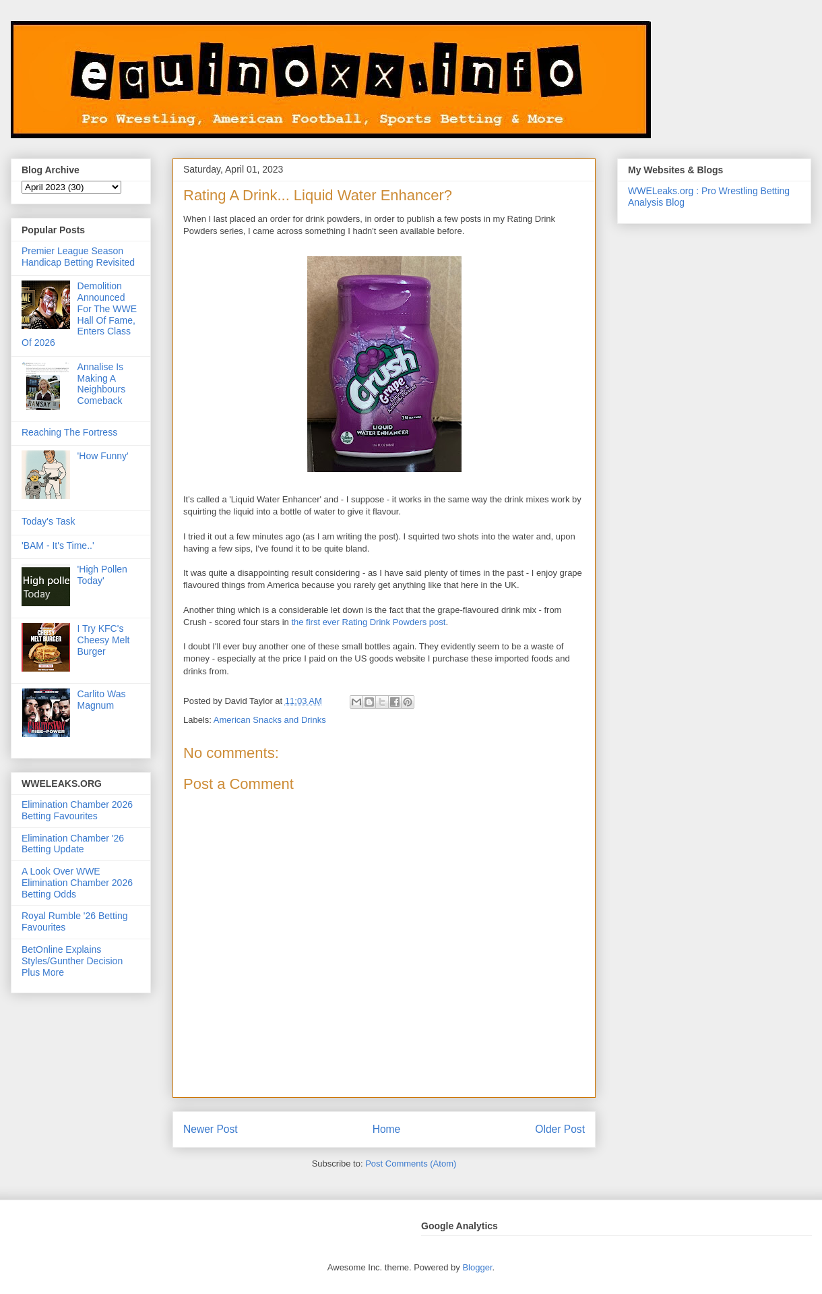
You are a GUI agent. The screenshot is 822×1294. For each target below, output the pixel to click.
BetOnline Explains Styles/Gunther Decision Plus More (72, 961)
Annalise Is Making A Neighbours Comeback (101, 383)
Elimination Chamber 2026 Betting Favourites (77, 810)
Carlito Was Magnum (101, 699)
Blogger (477, 1267)
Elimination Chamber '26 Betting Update (73, 844)
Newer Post (210, 1129)
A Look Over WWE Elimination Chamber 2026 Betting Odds (77, 883)
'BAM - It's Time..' (58, 545)
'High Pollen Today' (102, 575)
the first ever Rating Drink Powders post (368, 622)
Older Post (560, 1129)
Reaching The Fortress (69, 432)
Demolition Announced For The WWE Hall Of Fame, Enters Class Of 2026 (79, 314)
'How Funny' (103, 455)
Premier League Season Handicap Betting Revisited (78, 256)
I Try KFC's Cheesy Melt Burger (103, 640)
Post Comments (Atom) (410, 1163)
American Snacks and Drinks (270, 720)
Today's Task (48, 521)
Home (387, 1129)
